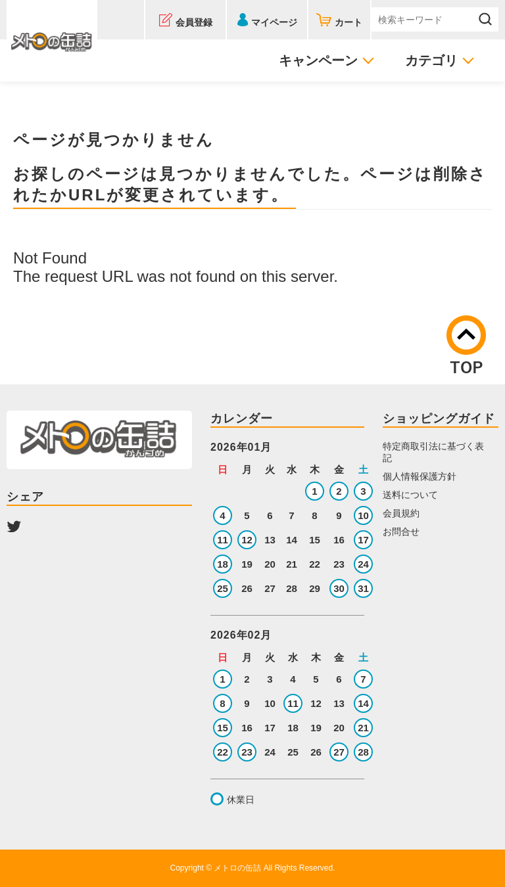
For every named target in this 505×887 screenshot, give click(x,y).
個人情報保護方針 (419, 476)
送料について (410, 494)
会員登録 (194, 22)
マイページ (274, 22)
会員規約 (401, 513)
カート (348, 22)
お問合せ (401, 531)
